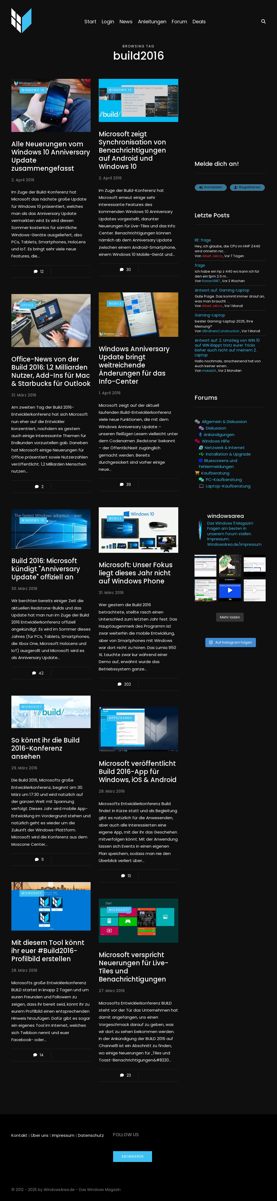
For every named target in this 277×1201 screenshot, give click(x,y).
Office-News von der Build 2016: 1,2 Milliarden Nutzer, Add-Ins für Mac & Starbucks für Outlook (51, 371)
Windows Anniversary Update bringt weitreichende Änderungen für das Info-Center (134, 365)
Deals (199, 21)
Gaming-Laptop (210, 315)
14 (42, 1055)
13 (129, 876)
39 (128, 484)
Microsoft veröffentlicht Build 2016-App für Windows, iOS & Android (138, 771)
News (126, 21)
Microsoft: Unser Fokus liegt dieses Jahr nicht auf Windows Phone (136, 573)
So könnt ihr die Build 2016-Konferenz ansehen (45, 748)
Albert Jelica (212, 256)
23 (129, 1075)
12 (42, 271)
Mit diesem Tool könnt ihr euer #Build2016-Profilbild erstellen (47, 950)
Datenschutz (91, 1135)
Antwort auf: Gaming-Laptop (222, 290)
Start (90, 21)
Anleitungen (152, 21)
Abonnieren (132, 1156)
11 (42, 859)
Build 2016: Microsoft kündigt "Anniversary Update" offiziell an (45, 569)
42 (41, 673)
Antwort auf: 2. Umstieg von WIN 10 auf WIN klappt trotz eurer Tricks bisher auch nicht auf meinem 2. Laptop (227, 348)
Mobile (115, 304)
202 (127, 684)
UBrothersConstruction (220, 331)
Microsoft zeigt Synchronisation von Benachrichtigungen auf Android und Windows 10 (132, 150)
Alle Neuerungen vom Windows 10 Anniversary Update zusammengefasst (50, 156)
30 (128, 269)
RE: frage (203, 240)
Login (108, 21)
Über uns (39, 1135)
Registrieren (247, 187)
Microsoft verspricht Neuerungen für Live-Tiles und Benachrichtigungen (134, 967)
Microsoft (32, 707)
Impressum (63, 1135)
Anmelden (210, 187)
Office (28, 305)
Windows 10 (33, 90)
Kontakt (19, 1135)
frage (200, 265)
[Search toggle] (261, 21)
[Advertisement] (230, 113)
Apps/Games (121, 718)
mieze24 (209, 370)
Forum (179, 21)
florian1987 (211, 281)
